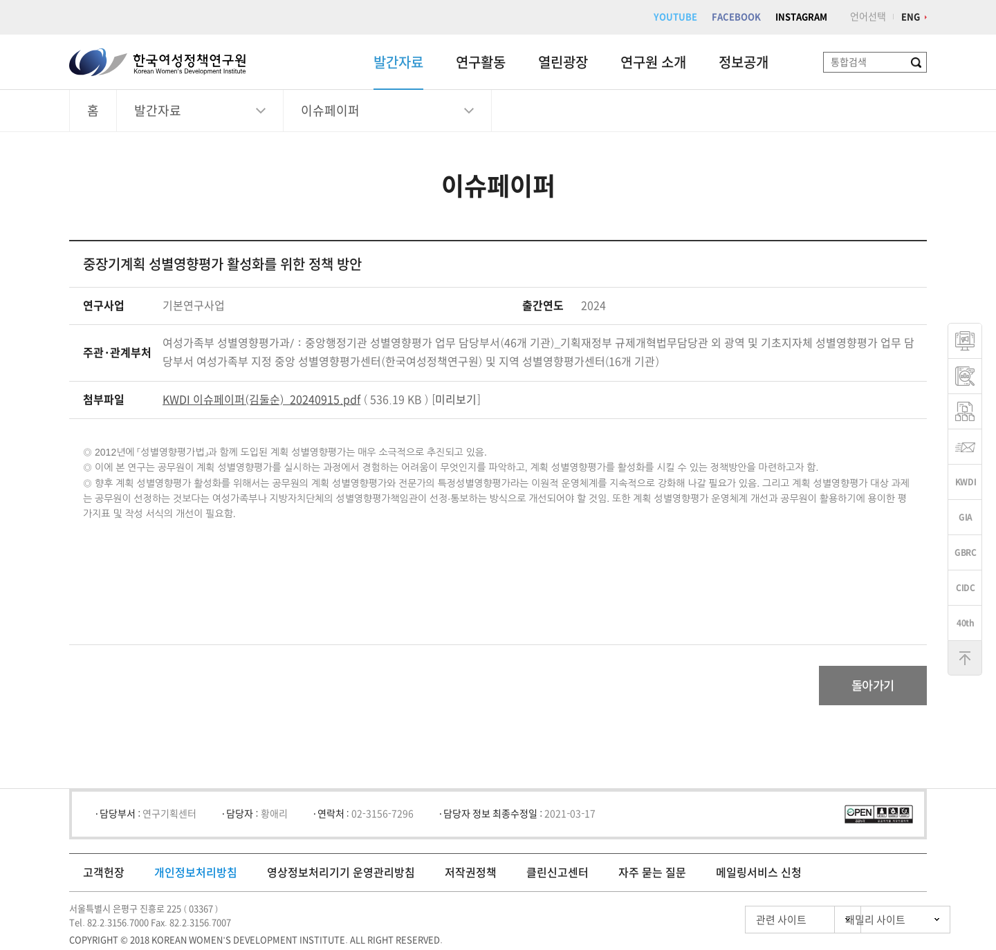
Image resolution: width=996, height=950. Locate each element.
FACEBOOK (736, 16)
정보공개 (743, 62)
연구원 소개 (653, 62)
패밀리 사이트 (850, 922)
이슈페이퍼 (330, 110)
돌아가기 (869, 686)
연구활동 (481, 62)
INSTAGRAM (801, 16)
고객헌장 (103, 874)
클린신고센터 (557, 874)
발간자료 (398, 62)
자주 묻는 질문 (652, 874)
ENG (910, 16)
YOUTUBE (675, 16)
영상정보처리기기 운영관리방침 (341, 874)
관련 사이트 (722, 922)
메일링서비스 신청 (759, 874)
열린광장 (563, 62)
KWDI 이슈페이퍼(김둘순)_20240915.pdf (261, 399)
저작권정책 (471, 874)
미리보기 (456, 399)
